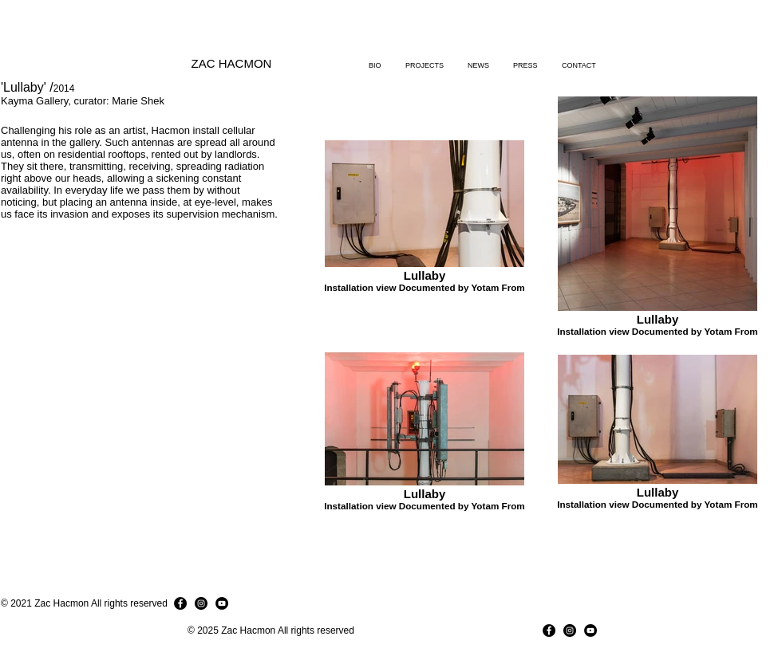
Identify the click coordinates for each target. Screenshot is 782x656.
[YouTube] (221, 603)
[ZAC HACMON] (231, 63)
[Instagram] (201, 603)
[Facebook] (180, 603)
